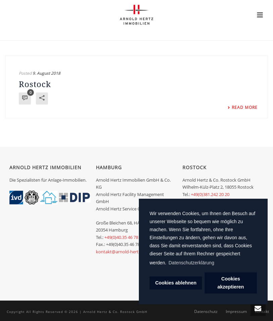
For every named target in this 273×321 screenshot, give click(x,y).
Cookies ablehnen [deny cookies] (176, 282)
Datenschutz (206, 311)
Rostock (35, 83)
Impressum (236, 311)
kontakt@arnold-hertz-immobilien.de (133, 252)
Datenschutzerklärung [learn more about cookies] (191, 262)
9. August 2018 (46, 73)
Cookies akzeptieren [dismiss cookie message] (230, 283)
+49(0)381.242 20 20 (210, 194)
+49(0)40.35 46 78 (121, 237)
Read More (242, 108)
